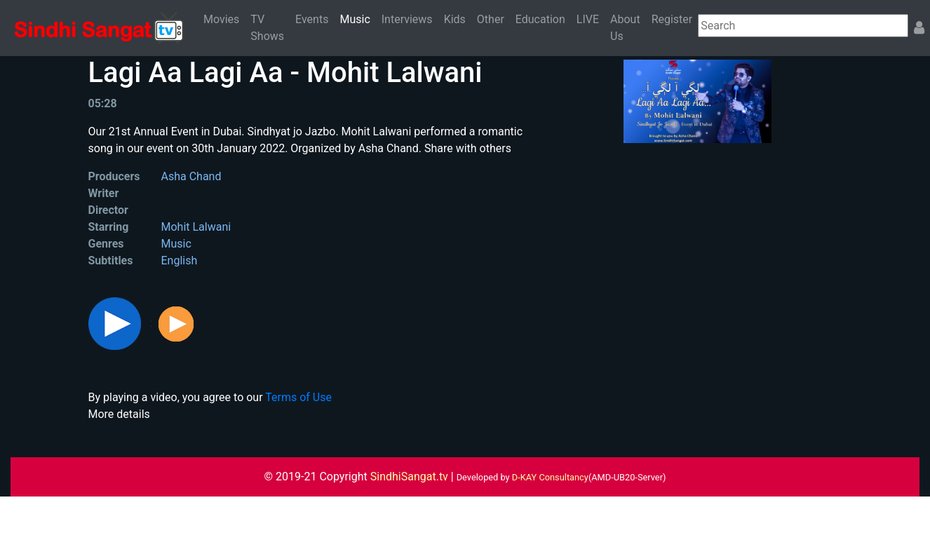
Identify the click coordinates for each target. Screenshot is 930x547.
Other (490, 19)
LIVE (588, 19)
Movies (221, 19)
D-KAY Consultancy (550, 477)
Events (311, 19)
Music (357, 18)
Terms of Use (298, 397)
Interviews (407, 19)
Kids (455, 19)
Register (672, 19)
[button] (116, 323)
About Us (625, 28)
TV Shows (267, 28)
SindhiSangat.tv (410, 476)
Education (540, 19)
